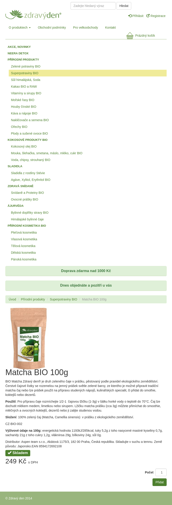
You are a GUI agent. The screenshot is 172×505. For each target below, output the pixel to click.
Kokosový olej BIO (24, 146)
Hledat (123, 6)
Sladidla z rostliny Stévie (28, 173)
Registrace (156, 16)
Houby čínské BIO (23, 106)
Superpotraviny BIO (24, 73)
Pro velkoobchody (85, 27)
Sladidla (15, 166)
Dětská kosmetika (23, 252)
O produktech (20, 27)
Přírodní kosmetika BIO (27, 225)
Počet (149, 472)
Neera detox (18, 53)
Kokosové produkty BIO (27, 140)
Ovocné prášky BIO (24, 199)
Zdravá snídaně (20, 186)
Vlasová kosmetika (24, 239)
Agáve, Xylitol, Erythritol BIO (30, 180)
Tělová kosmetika (23, 246)
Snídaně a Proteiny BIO (27, 192)
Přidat (159, 482)
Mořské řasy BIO (22, 100)
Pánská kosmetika (24, 259)
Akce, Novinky (19, 47)
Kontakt (110, 27)
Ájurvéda (16, 205)
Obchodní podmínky (52, 27)
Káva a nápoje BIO (24, 113)
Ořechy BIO (19, 127)
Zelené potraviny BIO (26, 66)
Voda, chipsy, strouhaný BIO (30, 160)
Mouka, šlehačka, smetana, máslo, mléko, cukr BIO (46, 153)
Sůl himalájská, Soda (25, 80)
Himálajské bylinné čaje (27, 219)
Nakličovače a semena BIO (30, 120)
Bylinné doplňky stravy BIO (29, 212)
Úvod (12, 299)
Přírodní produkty (23, 59)
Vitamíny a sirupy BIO (26, 93)
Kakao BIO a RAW (24, 86)
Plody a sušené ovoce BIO (29, 133)
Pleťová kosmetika (24, 232)
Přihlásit (136, 16)
